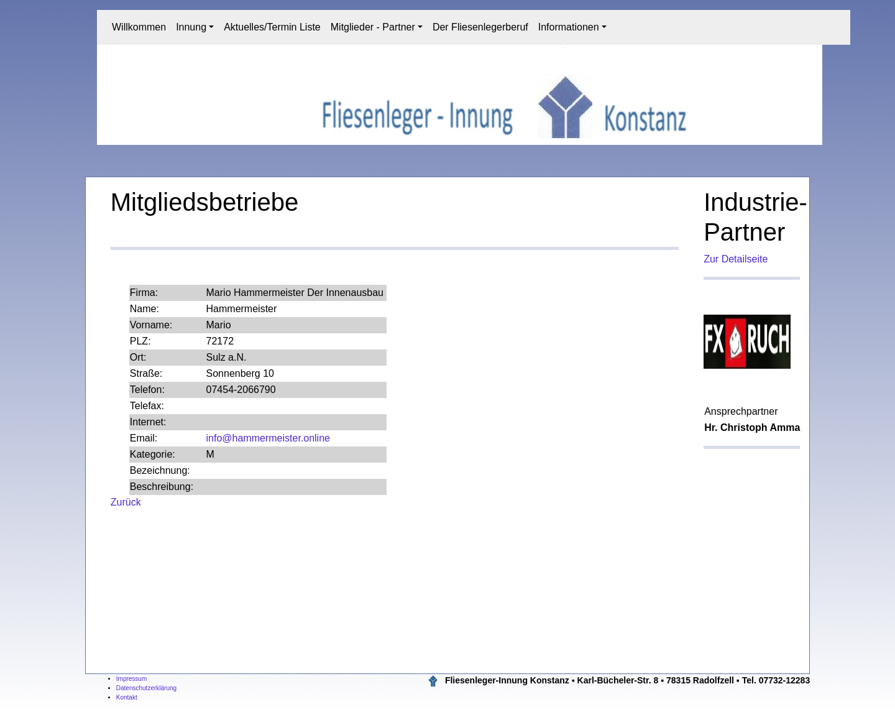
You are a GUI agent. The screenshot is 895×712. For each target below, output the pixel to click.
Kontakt (126, 697)
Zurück (126, 502)
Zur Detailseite (736, 259)
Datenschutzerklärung (146, 688)
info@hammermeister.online (268, 438)
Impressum (131, 678)
